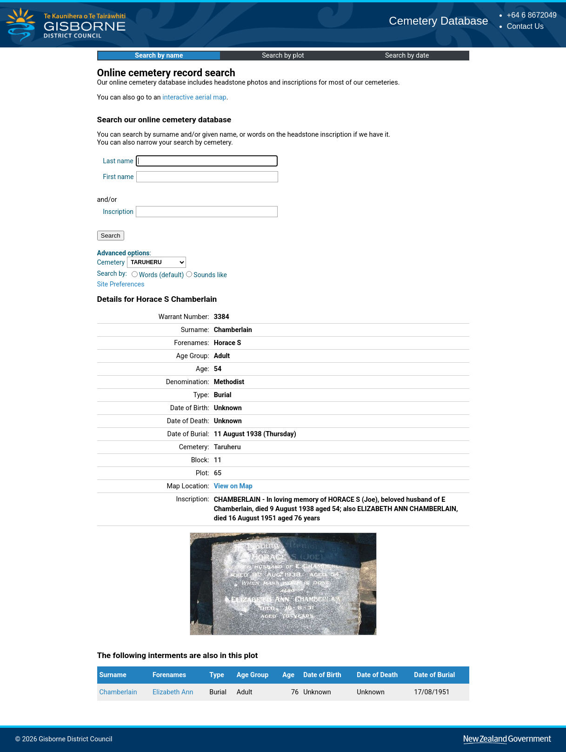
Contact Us (525, 26)
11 (218, 460)
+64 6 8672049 (532, 15)
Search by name (159, 56)
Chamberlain (118, 692)
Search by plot (283, 56)
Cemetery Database (438, 20)
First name (118, 176)
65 (218, 473)
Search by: (112, 273)
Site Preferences (121, 284)
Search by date (407, 56)
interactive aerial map (194, 97)
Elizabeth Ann (173, 692)
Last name (118, 161)
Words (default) (158, 275)
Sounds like (206, 275)
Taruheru (227, 447)
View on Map (233, 486)
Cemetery (111, 262)
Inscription (118, 211)
